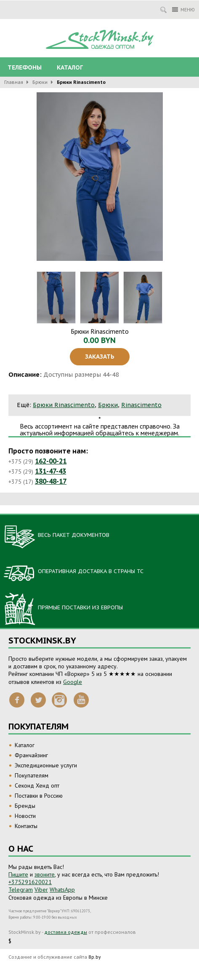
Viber (41, 889)
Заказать (99, 356)
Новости (25, 816)
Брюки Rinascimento (64, 405)
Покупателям (31, 775)
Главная (13, 82)
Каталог (70, 67)
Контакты (26, 826)
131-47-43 (50, 471)
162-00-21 (50, 461)
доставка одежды (65, 932)
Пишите (18, 874)
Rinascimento (141, 405)
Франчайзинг (31, 755)
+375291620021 (30, 882)
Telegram (20, 889)
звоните (44, 874)
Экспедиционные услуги (46, 765)
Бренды (25, 806)
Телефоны (25, 67)
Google (72, 682)
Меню (183, 9)
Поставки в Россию (39, 795)
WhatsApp (62, 889)
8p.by (94, 957)
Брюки (40, 82)
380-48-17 (50, 481)
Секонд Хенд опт (37, 785)
